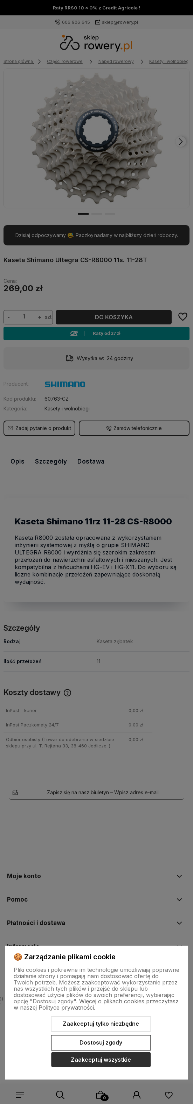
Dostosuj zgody (101, 1042)
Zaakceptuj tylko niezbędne (101, 1023)
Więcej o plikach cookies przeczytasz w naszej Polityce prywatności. (96, 1004)
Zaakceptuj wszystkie (101, 1059)
